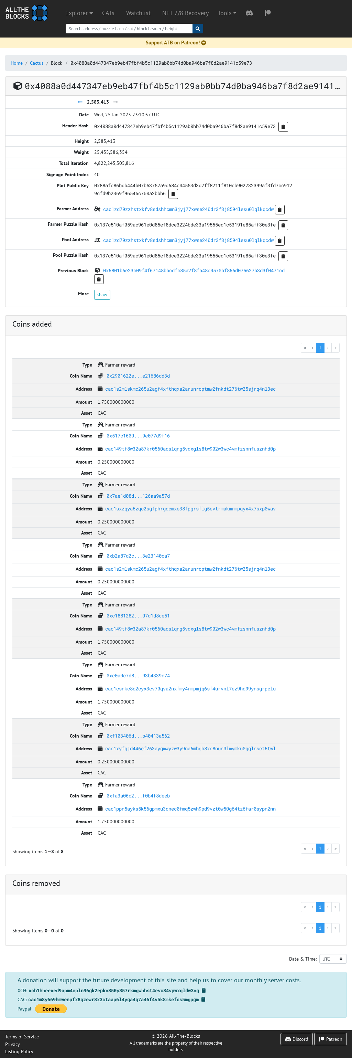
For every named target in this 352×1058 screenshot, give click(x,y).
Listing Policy (19, 1051)
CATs (108, 13)
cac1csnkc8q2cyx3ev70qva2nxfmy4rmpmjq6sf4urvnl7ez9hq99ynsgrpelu (190, 688)
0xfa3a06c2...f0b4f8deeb (138, 795)
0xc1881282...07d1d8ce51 (138, 615)
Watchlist (138, 13)
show (102, 294)
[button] (227, 13)
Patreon (330, 1039)
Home (17, 63)
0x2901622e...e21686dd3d (138, 375)
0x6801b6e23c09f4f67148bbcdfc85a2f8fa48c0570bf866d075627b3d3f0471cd (194, 270)
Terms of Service (22, 1036)
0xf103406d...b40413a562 (138, 735)
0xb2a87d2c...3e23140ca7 (138, 555)
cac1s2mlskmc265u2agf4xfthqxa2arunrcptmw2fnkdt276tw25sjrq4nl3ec (190, 388)
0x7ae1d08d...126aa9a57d (138, 496)
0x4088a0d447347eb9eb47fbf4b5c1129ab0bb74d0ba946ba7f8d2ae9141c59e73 (161, 63)
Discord (296, 1039)
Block (56, 63)
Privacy (12, 1044)
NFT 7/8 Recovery (185, 13)
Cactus (37, 63)
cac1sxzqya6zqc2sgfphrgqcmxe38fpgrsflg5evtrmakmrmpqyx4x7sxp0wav (190, 508)
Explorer (79, 13)
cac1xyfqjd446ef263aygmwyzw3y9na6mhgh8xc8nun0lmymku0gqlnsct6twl (190, 748)
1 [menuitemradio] (320, 347)
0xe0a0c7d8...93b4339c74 (138, 675)
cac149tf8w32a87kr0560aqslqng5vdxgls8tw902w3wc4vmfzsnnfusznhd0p (190, 448)
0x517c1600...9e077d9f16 (138, 435)
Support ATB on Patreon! (176, 42)
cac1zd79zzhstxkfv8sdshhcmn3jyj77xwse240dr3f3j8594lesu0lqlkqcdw (188, 209)
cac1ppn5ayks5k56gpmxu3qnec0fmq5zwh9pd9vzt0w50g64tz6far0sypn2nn (190, 808)
